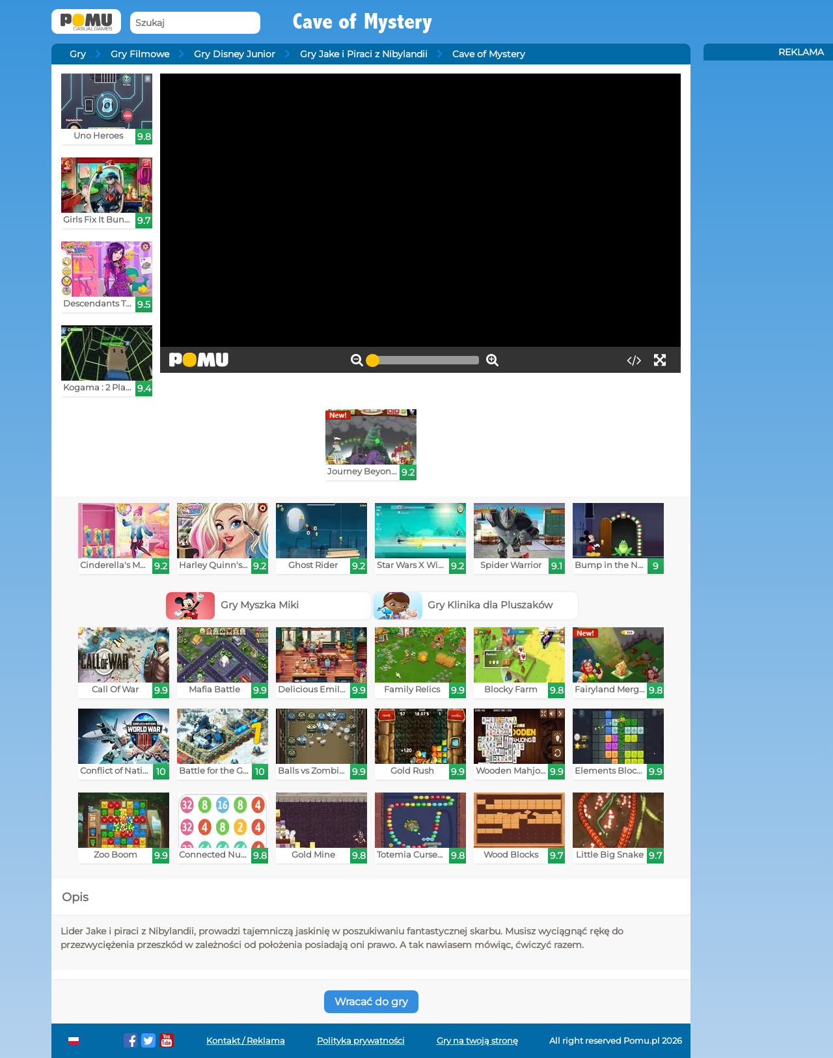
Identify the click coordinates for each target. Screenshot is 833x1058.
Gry (78, 54)
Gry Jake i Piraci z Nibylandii (364, 54)
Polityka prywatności (361, 1041)
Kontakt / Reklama (245, 1041)
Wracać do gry (371, 1002)
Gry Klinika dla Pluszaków (463, 605)
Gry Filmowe (140, 54)
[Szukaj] (195, 23)
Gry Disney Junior (234, 54)
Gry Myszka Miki (232, 605)
